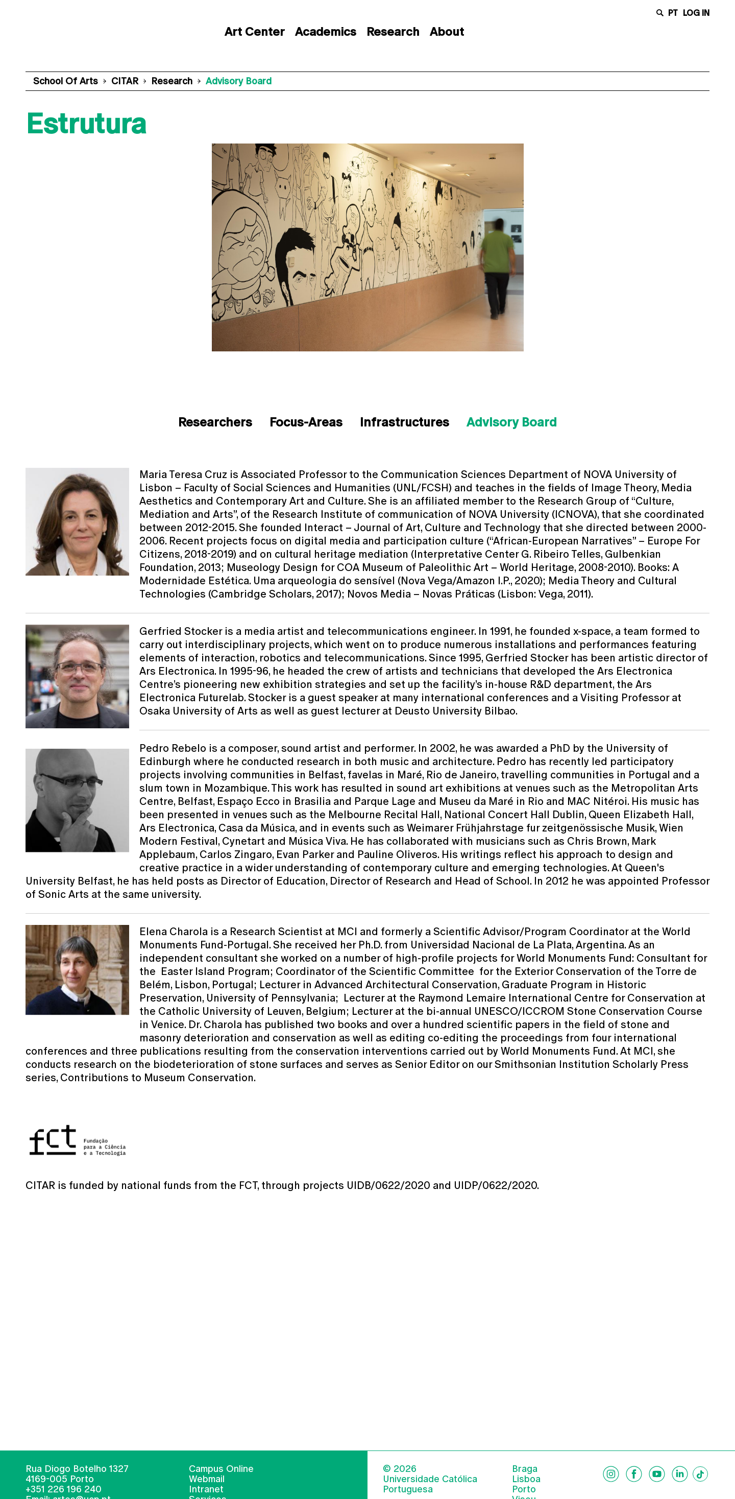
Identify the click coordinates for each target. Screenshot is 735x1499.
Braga (524, 1484)
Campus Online (221, 1484)
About (447, 31)
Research (393, 31)
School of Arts (65, 81)
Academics (325, 31)
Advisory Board (512, 422)
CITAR (124, 81)
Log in (696, 13)
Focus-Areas (306, 422)
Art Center (255, 31)
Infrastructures (404, 422)
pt (673, 13)
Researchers (215, 422)
